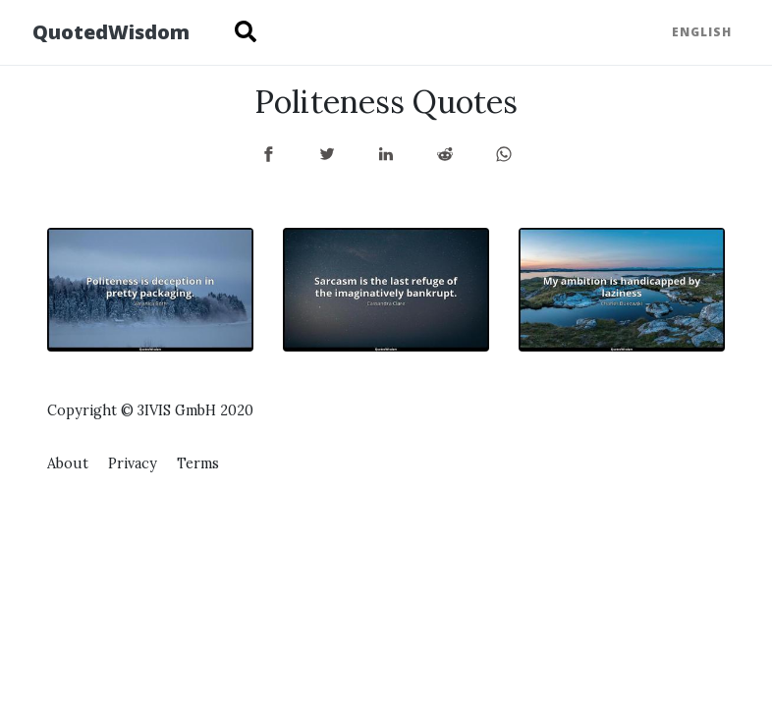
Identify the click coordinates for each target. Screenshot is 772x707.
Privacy (132, 463)
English (702, 32)
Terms (198, 463)
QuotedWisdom (111, 32)
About (67, 463)
